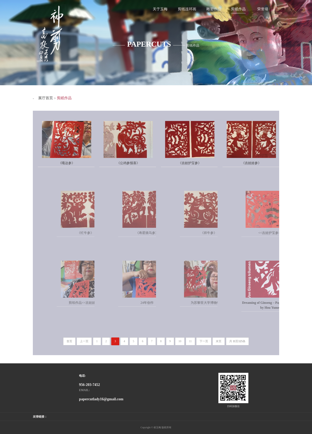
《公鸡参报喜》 (133, 163)
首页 (69, 341)
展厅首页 (45, 98)
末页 (218, 341)
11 (190, 341)
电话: (82, 375)
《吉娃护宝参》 (194, 163)
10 (179, 341)
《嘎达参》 (71, 163)
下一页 (204, 341)
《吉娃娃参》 (256, 163)
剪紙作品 (64, 98)
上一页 (84, 341)
